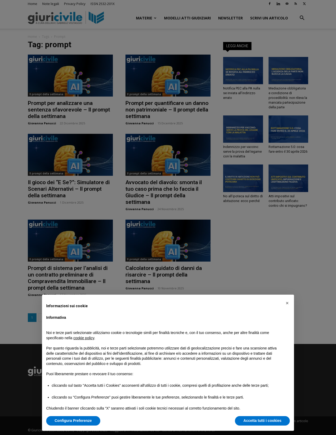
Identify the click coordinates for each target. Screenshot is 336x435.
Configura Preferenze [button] (73, 420)
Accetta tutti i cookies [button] (262, 420)
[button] (287, 303)
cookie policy (84, 338)
